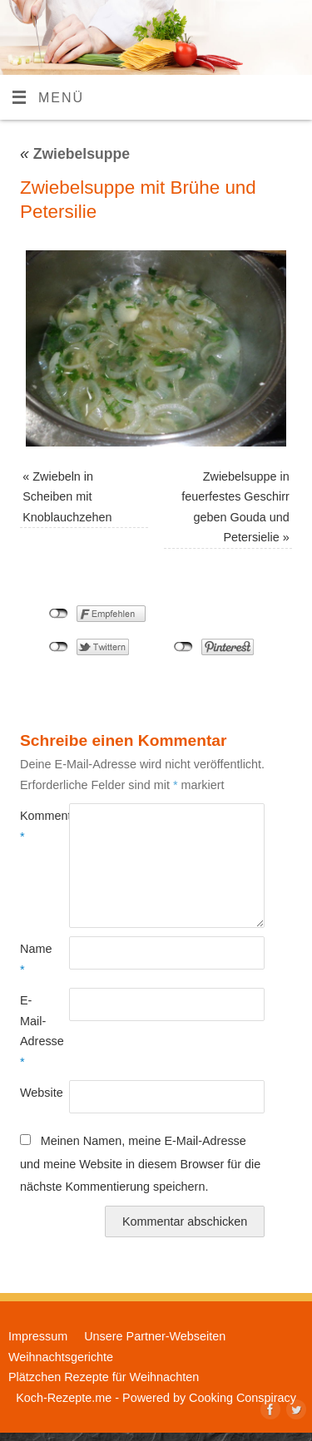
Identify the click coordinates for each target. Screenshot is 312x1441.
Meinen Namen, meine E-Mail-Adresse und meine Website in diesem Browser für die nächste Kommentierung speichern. (140, 1163)
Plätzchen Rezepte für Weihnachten (103, 1377)
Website (32, 1092)
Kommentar (32, 825)
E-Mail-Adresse (32, 1031)
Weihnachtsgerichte (60, 1357)
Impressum (37, 1336)
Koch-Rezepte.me (63, 1397)
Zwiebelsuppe (75, 154)
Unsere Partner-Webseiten (154, 1336)
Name (32, 958)
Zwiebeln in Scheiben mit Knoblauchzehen (66, 497)
